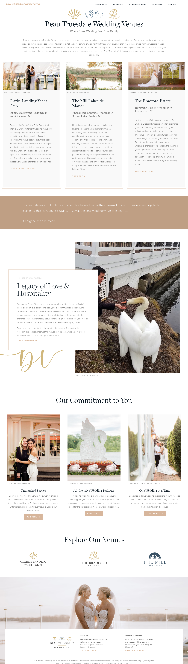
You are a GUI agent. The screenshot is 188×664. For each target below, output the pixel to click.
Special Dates (101, 4)
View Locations (133, 650)
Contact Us (94, 513)
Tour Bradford (144, 171)
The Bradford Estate (153, 100)
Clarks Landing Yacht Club (28, 103)
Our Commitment (27, 340)
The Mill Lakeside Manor (88, 103)
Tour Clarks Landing (22, 169)
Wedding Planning (137, 4)
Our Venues (118, 4)
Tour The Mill (80, 176)
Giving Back (157, 4)
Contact (172, 4)
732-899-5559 (88, 650)
